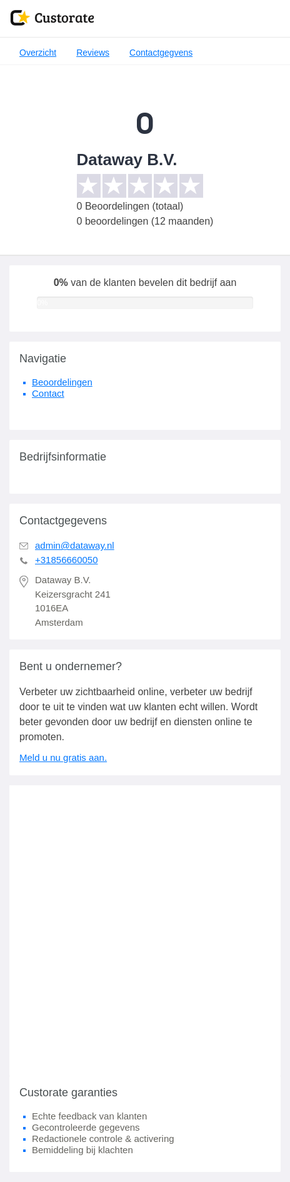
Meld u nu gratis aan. (63, 757)
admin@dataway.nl (74, 545)
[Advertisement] (145, 930)
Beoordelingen (62, 382)
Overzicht (37, 53)
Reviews (92, 53)
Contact (48, 393)
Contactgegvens (160, 53)
